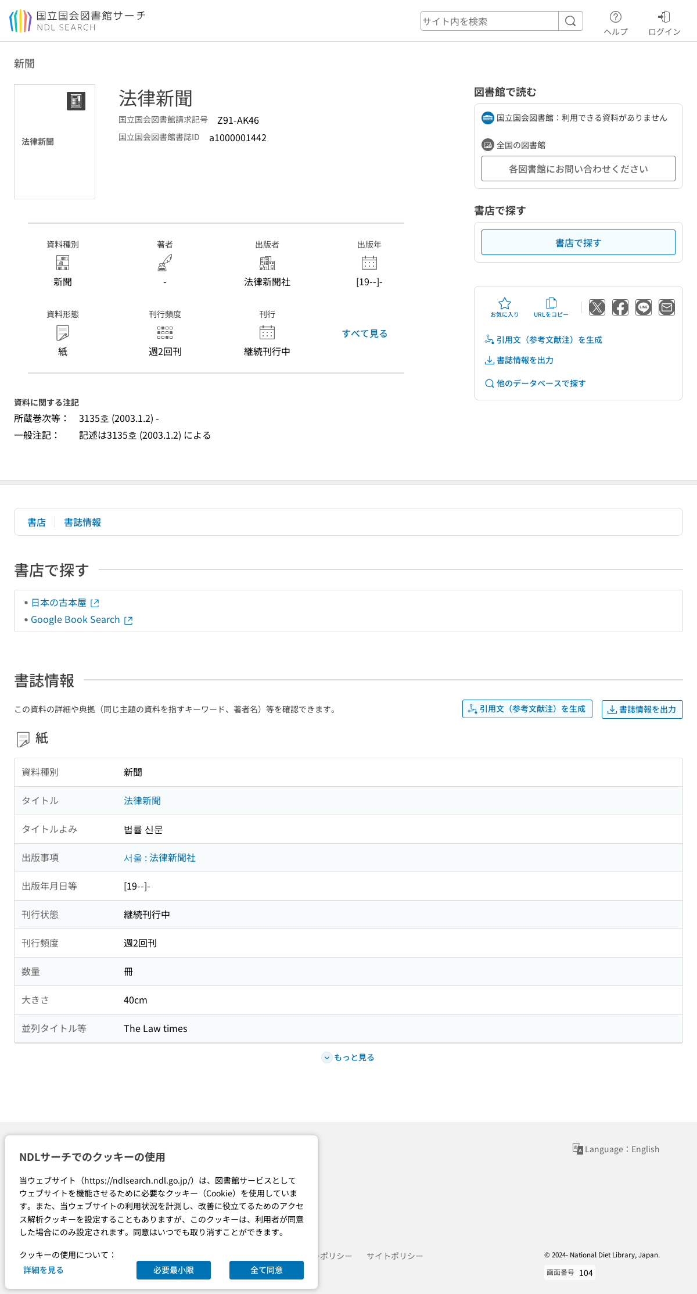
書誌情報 (82, 522)
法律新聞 (142, 800)
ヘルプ (615, 21)
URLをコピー (551, 307)
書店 (36, 522)
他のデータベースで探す (535, 383)
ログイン (664, 21)
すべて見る (365, 333)
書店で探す (578, 242)
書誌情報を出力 (519, 360)
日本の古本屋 (65, 602)
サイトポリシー (395, 1255)
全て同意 (266, 1269)
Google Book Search (82, 619)
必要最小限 (173, 1269)
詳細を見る (43, 1269)
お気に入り (504, 307)
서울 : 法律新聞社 (160, 857)
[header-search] (502, 21)
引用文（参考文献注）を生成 (543, 340)
